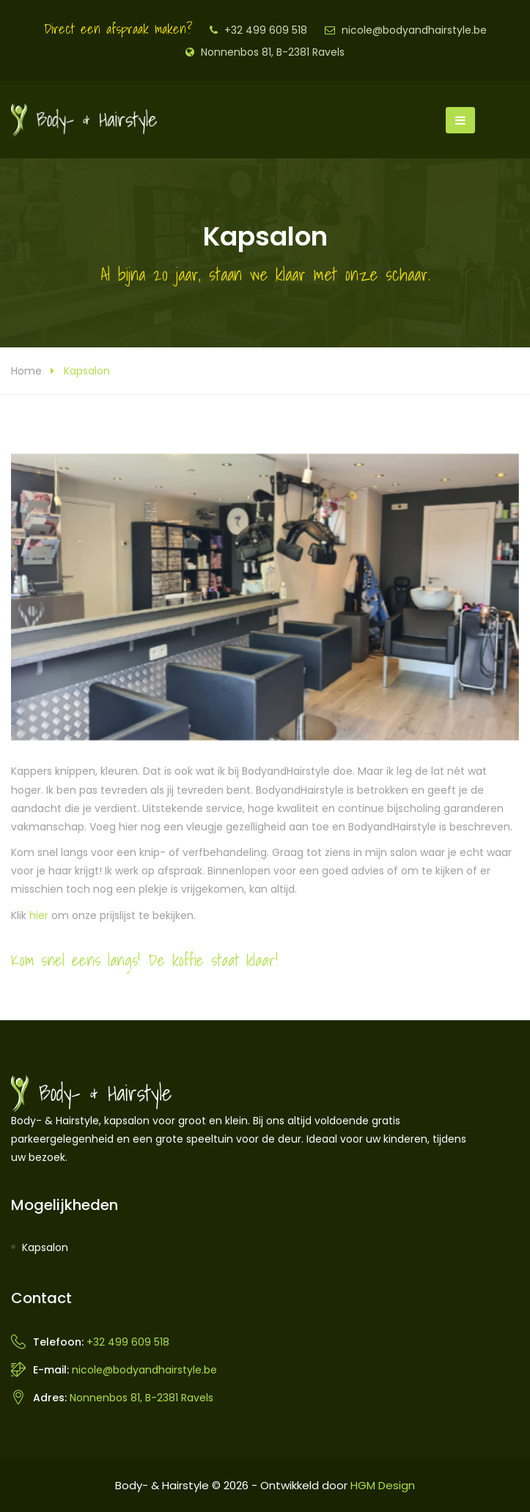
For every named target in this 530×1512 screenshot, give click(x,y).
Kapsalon (45, 1247)
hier (38, 915)
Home (26, 371)
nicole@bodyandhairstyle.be (414, 30)
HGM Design (382, 1485)
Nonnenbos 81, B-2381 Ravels (273, 52)
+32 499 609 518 (265, 30)
